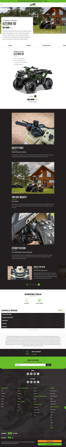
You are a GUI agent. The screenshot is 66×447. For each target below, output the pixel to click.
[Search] (64, 4)
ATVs (3, 9)
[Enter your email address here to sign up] (30, 365)
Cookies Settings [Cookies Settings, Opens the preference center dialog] (50, 441)
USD (9, 437)
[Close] (64, 442)
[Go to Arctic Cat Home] (32, 4)
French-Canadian (15, 433)
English (10, 433)
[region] (33, 442)
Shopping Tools (46, 45)
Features (28, 45)
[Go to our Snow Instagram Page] (38, 374)
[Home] (0, 9)
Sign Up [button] (48, 364)
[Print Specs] (61, 310)
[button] (39, 284)
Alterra (5, 9)
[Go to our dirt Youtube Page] (35, 382)
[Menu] (1, 4)
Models (10, 45)
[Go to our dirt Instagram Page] (28, 382)
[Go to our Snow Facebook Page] (31, 374)
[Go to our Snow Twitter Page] (28, 374)
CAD (12, 437)
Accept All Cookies (49, 444)
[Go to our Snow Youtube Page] (35, 374)
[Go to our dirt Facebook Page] (31, 382)
